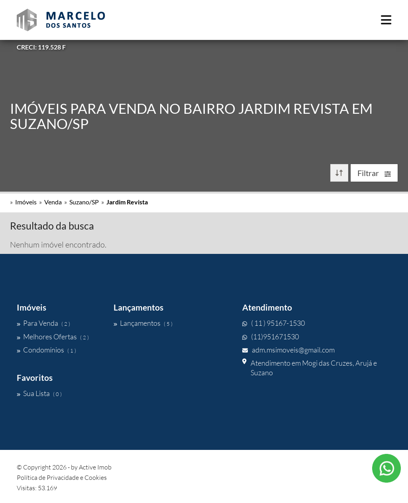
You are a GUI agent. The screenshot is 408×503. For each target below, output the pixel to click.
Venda (53, 202)
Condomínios (46, 349)
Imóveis (26, 202)
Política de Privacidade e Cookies (62, 477)
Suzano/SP (84, 202)
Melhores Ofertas (53, 336)
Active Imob (95, 467)
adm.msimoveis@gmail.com (288, 349)
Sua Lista (39, 393)
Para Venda (43, 323)
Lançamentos (143, 323)
